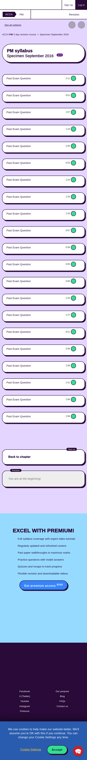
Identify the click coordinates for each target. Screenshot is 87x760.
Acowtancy (16, 4)
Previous (71, 24)
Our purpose (62, 691)
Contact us (62, 706)
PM (22, 14)
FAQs (62, 701)
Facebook (24, 691)
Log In (81, 5)
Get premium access (43, 585)
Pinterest (24, 711)
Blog (62, 696)
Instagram (24, 706)
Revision (74, 14)
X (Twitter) (24, 696)
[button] (78, 751)
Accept (57, 749)
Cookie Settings (30, 749)
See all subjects (13, 25)
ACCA (9, 14)
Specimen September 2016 (54, 34)
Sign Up (68, 5)
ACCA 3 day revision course (19, 34)
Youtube (24, 701)
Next (81, 24)
